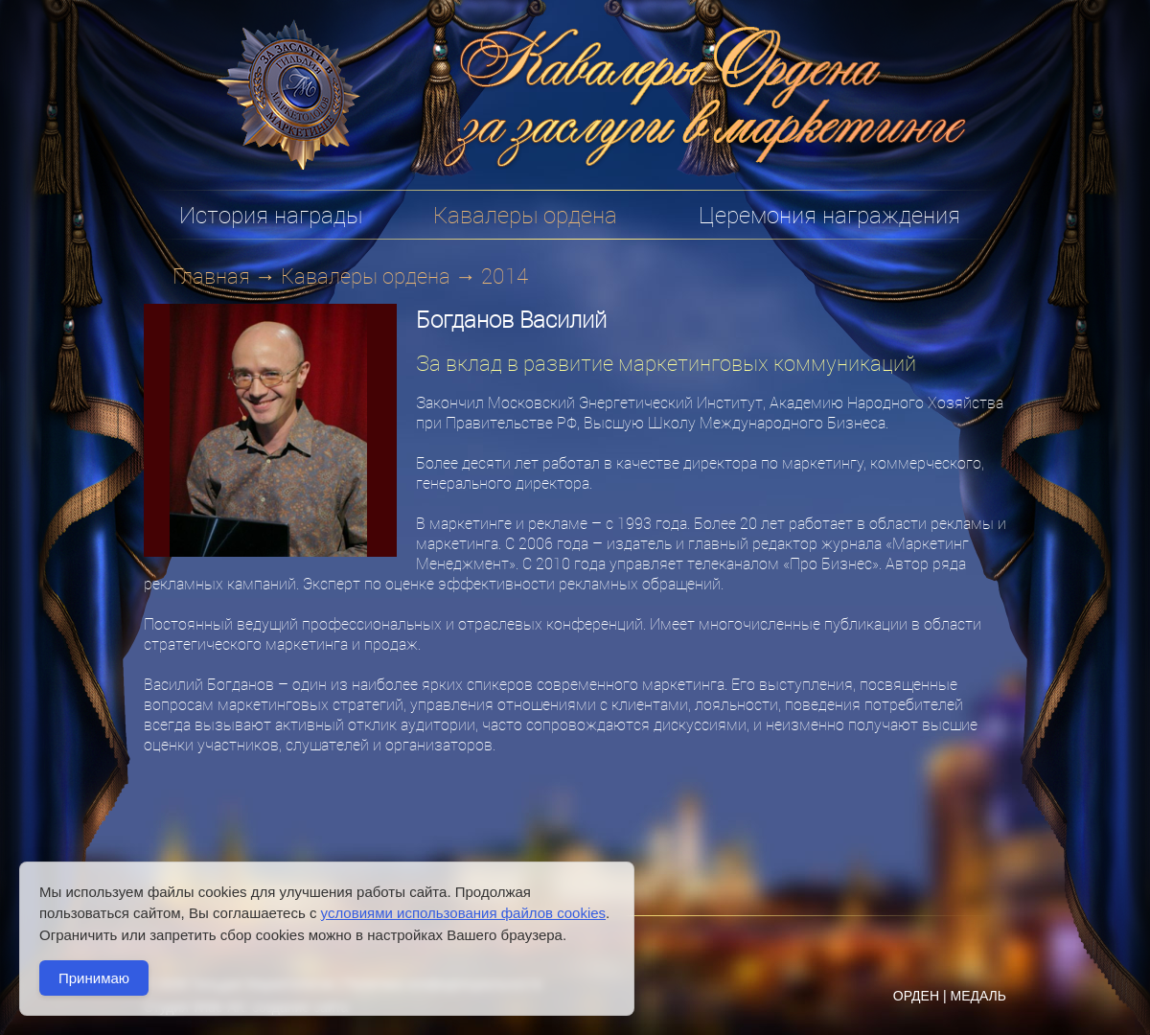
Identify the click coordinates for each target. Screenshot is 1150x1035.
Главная (211, 275)
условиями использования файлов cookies (463, 913)
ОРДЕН (916, 995)
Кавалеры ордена (365, 275)
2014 (504, 275)
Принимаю (93, 978)
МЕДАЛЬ (978, 995)
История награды (270, 214)
